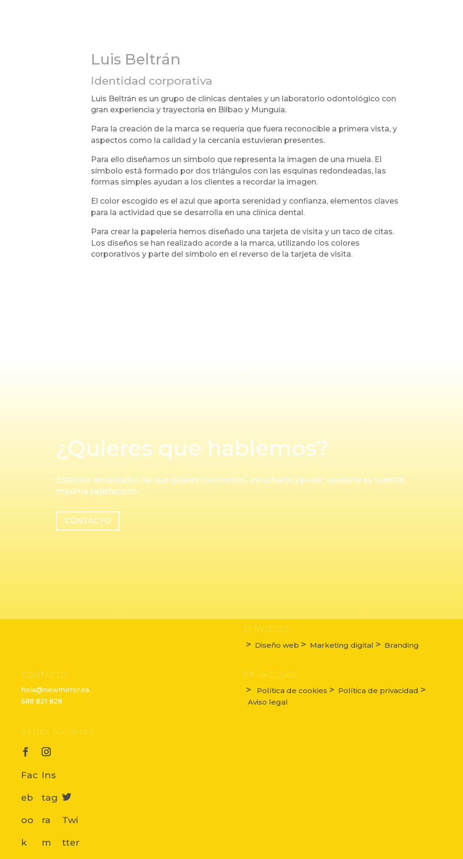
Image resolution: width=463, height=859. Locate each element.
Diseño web (277, 645)
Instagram (50, 750)
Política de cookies (291, 690)
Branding (401, 645)
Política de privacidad (378, 690)
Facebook (29, 750)
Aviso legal (267, 702)
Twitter (70, 795)
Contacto (88, 520)
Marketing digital (341, 645)
